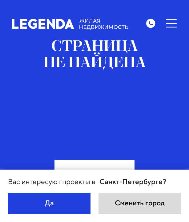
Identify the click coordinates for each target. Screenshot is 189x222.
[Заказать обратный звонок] (151, 23)
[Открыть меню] (171, 23)
